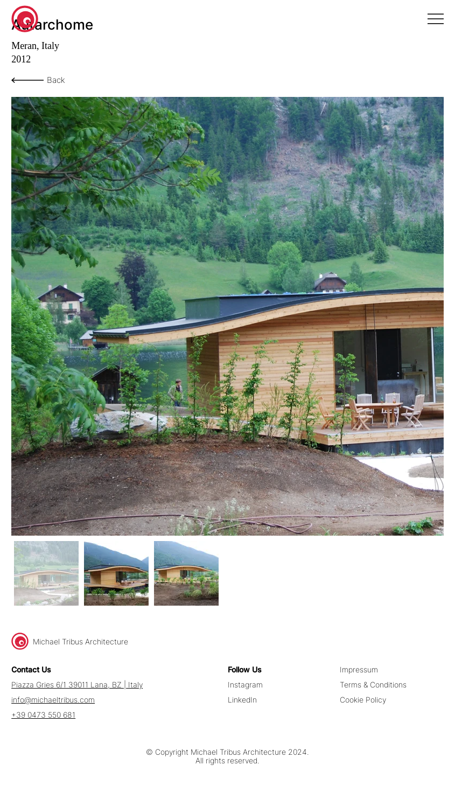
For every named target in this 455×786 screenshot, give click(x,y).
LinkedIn (242, 700)
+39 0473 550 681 (43, 715)
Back (56, 80)
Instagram (245, 684)
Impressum (359, 669)
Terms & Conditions (373, 684)
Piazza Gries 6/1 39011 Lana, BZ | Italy (77, 684)
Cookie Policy (363, 700)
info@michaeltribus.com (53, 700)
